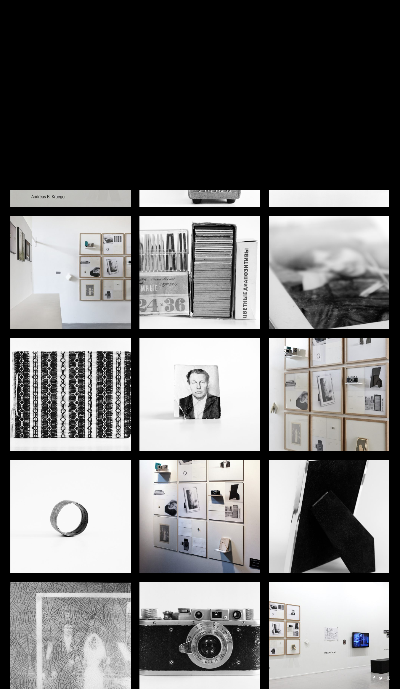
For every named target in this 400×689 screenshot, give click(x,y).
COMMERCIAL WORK (314, 18)
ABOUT (350, 18)
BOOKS (271, 18)
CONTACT (381, 18)
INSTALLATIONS (235, 18)
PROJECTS (195, 18)
